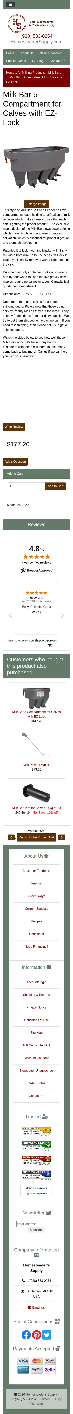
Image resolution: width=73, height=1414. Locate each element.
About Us (27, 53)
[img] (36, 556)
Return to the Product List (36, 837)
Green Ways (36, 896)
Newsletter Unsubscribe (36, 1070)
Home (10, 53)
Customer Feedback (36, 870)
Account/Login (36, 982)
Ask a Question (15, 461)
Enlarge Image (36, 204)
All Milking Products (31, 72)
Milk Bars (54, 72)
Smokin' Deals (16, 61)
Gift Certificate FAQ (36, 1045)
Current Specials (36, 908)
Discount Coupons (36, 1058)
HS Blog (38, 61)
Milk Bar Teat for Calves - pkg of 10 (36, 808)
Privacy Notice (36, 1007)
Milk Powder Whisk (36, 764)
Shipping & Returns (36, 994)
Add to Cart (55, 486)
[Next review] (62, 615)
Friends (36, 883)
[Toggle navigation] (10, 4)
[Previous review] (10, 615)
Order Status (36, 1083)
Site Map (36, 1032)
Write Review (14, 426)
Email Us (36, 1307)
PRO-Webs (36, 1403)
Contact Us (57, 61)
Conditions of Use (36, 1020)
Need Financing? (51, 53)
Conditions (36, 934)
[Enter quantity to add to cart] (26, 486)
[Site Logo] (36, 23)
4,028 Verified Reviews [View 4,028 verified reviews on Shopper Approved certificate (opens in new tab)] (36, 562)
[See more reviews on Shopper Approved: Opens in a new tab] (32, 640)
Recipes (36, 921)
